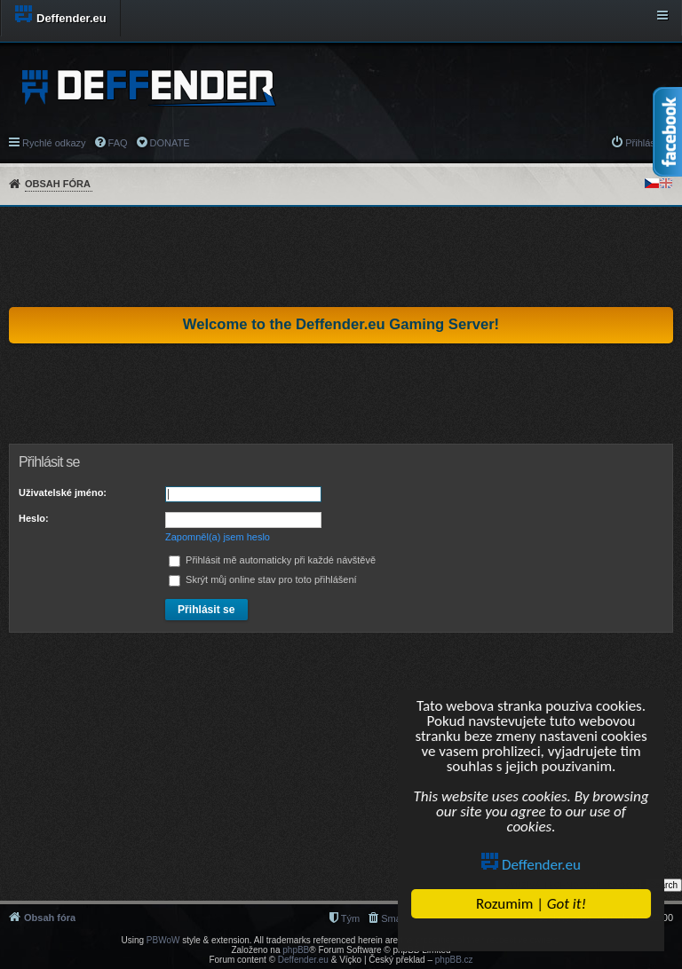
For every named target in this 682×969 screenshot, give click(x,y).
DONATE (170, 143)
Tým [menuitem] (350, 918)
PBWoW (163, 940)
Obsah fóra (58, 183)
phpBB (295, 950)
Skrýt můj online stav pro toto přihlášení (263, 579)
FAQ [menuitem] (118, 143)
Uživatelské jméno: (63, 492)
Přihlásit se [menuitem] (649, 143)
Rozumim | (531, 903)
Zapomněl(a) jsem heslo (217, 537)
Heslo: (34, 518)
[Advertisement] (341, 256)
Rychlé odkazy (54, 143)
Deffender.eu (531, 864)
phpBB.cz (454, 960)
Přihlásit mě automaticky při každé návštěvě (272, 560)
